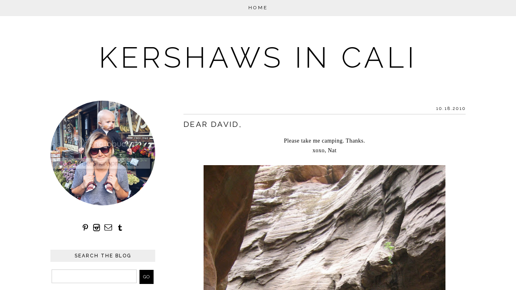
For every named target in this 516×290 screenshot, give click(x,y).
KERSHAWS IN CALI (258, 57)
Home (258, 7)
